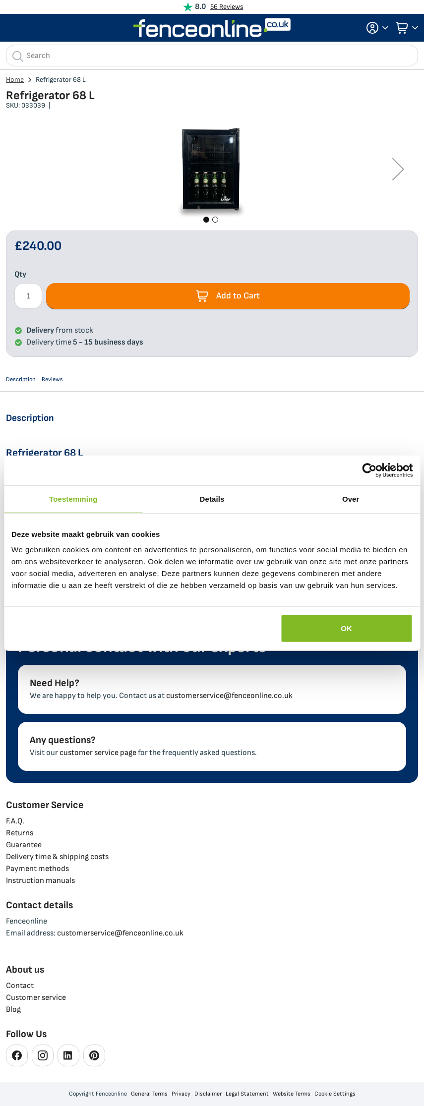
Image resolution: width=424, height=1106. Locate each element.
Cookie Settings (335, 1094)
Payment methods (37, 868)
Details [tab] (212, 498)
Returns (19, 833)
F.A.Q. (15, 821)
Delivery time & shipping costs (57, 857)
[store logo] (212, 28)
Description (21, 379)
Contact (20, 985)
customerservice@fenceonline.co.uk (229, 695)
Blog (13, 1009)
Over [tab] (351, 498)
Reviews (52, 379)
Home (15, 79)
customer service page (98, 752)
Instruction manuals (40, 880)
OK (346, 628)
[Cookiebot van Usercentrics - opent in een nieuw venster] (369, 470)
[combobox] (212, 55)
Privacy (181, 1094)
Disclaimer (208, 1094)
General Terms (149, 1094)
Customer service (36, 997)
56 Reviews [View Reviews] (226, 6)
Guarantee (24, 845)
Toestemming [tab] (73, 498)
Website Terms (291, 1094)
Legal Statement (247, 1094)
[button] (374, 28)
